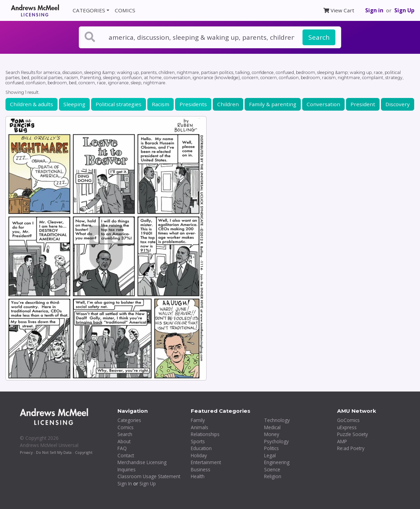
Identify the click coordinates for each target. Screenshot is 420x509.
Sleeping (74, 104)
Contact (126, 455)
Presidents (193, 104)
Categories (129, 420)
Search (319, 37)
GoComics (348, 420)
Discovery (397, 104)
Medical (272, 427)
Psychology (276, 441)
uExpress (347, 427)
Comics (126, 427)
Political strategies (118, 104)
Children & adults (31, 104)
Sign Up (404, 10)
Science (272, 469)
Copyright (83, 452)
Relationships (205, 434)
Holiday (199, 455)
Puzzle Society (352, 434)
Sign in (374, 10)
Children (228, 104)
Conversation (323, 104)
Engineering (276, 462)
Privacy (26, 452)
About (124, 441)
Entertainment (206, 462)
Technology (277, 420)
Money (271, 434)
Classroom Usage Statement (149, 476)
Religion (272, 476)
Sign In (125, 483)
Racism (160, 104)
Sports (198, 441)
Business (200, 469)
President (362, 104)
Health (198, 476)
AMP (342, 441)
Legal (270, 455)
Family (198, 420)
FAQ (122, 448)
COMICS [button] (125, 10)
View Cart (338, 10)
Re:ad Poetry (351, 448)
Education (201, 448)
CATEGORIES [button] (89, 10)
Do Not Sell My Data (54, 452)
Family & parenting (272, 104)
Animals (199, 427)
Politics (271, 448)
